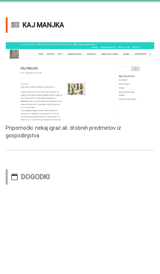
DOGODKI (35, 177)
